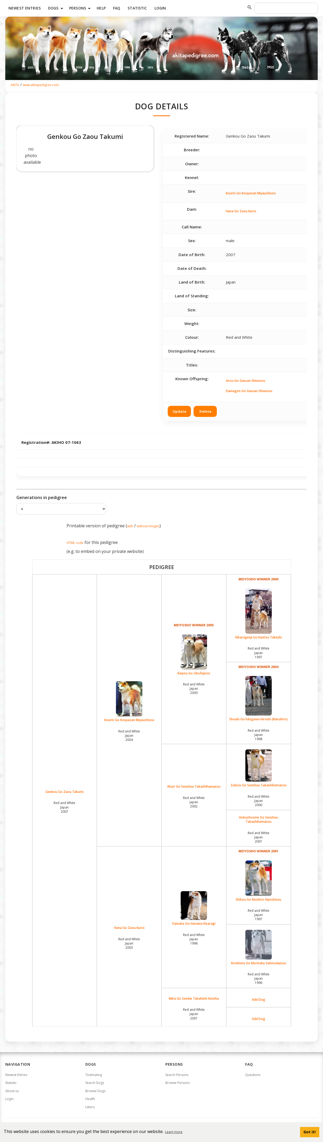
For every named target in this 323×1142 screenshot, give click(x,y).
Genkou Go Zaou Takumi (64, 792)
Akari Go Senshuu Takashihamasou (194, 786)
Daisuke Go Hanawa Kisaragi (194, 908)
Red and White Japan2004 (129, 735)
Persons (80, 8)
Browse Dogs (95, 1091)
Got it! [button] (309, 1131)
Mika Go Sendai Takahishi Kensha (194, 999)
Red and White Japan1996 (258, 978)
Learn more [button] (173, 1132)
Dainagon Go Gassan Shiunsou (249, 391)
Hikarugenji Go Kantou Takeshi (258, 614)
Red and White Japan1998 (258, 734)
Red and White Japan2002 (194, 802)
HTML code (75, 543)
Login (160, 8)
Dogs (56, 8)
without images (148, 526)
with (130, 526)
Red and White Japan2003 (129, 943)
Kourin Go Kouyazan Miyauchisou (251, 193)
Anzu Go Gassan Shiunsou (245, 380)
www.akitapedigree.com (41, 85)
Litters (90, 1107)
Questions (252, 1075)
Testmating (93, 1075)
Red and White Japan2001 (258, 837)
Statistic (137, 8)
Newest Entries (24, 8)
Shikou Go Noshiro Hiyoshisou (258, 881)
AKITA (15, 85)
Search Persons (176, 1075)
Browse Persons (177, 1082)
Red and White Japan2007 (64, 807)
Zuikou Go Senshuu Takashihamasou (258, 768)
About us (12, 1091)
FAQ (116, 8)
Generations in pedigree (41, 497)
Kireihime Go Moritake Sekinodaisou (258, 947)
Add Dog (258, 1000)
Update (179, 411)
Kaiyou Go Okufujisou (194, 655)
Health (90, 1099)
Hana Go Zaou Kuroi (241, 211)
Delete (205, 411)
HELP (101, 8)
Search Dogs (94, 1082)
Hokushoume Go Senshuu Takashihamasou (258, 819)
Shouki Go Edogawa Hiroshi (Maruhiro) (258, 698)
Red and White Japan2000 (194, 688)
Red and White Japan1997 (258, 652)
